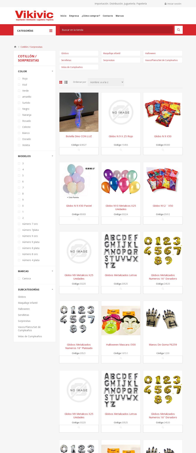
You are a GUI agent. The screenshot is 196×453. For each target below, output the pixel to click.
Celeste (26, 127)
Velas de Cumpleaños (72, 67)
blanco (26, 133)
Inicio (15, 47)
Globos (65, 53)
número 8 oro (30, 254)
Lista (66, 82)
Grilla (60, 82)
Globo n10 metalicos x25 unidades (121, 207)
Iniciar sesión (174, 3)
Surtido (26, 102)
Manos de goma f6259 (163, 344)
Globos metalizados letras (121, 275)
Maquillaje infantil (111, 53)
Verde (25, 90)
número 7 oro (30, 223)
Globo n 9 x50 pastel (79, 205)
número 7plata (30, 230)
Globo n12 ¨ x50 (163, 205)
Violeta (26, 145)
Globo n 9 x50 (162, 136)
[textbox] (116, 30)
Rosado (26, 120)
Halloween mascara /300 (121, 344)
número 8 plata (30, 248)
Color (22, 71)
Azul (24, 84)
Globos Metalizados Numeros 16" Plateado (79, 346)
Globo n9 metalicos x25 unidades (79, 276)
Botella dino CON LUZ (79, 136)
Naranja (26, 114)
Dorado (26, 139)
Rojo (25, 78)
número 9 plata (30, 242)
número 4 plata (30, 260)
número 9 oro (30, 236)
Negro (25, 108)
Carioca (26, 278)
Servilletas (66, 60)
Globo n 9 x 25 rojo (121, 136)
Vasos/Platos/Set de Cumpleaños (161, 60)
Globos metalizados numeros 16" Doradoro (163, 276)
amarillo (26, 96)
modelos (24, 156)
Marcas (23, 271)
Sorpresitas (108, 60)
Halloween (150, 53)
